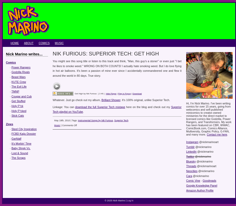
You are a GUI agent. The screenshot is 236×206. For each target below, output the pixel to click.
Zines (9, 124)
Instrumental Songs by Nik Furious (95, 120)
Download (137, 94)
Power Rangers (21, 67)
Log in (130, 200)
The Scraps (18, 157)
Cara (189, 175)
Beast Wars (19, 77)
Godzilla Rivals (21, 72)
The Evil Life (19, 86)
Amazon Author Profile (200, 190)
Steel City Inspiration (24, 129)
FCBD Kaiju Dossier (24, 133)
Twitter (190, 156)
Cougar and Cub (22, 96)
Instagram (192, 142)
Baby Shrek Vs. (21, 148)
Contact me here (217, 134)
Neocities (192, 171)
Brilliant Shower (110, 100)
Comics (44, 43)
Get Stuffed (19, 101)
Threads (191, 166)
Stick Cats (18, 115)
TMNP (15, 91)
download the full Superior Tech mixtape (100, 107)
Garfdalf (16, 138)
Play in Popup (124, 94)
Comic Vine (193, 180)
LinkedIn (191, 151)
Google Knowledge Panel (201, 185)
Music (59, 43)
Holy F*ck (17, 106)
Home (15, 43)
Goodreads (209, 180)
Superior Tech (121, 120)
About (29, 43)
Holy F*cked (19, 110)
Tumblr (190, 146)
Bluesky (191, 161)
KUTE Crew (19, 81)
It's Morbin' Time (22, 143)
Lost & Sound (20, 153)
